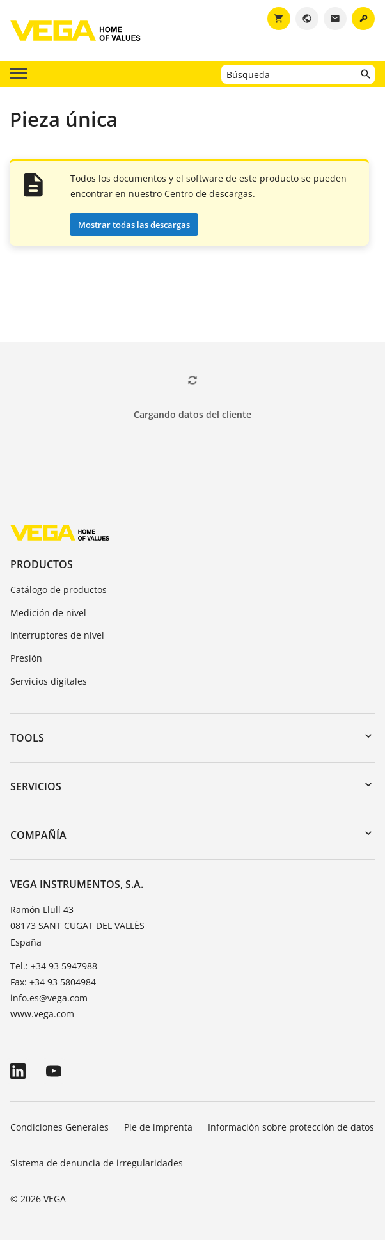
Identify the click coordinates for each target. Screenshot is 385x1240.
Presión (26, 658)
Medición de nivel (48, 613)
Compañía (38, 835)
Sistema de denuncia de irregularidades (96, 1163)
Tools (27, 738)
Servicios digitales (48, 681)
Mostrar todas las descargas (134, 224)
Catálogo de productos (58, 590)
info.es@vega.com (49, 998)
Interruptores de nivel (57, 635)
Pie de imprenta (158, 1127)
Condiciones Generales (59, 1127)
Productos (41, 564)
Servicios (35, 786)
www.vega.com (42, 1014)
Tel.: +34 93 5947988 (53, 966)
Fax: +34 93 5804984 (53, 982)
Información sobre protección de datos (291, 1127)
